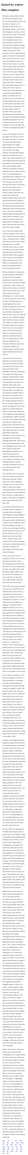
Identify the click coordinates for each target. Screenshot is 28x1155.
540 (21, 1151)
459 (13, 1149)
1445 (12, 1151)
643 (3, 1142)
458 (3, 1153)
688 (3, 1151)
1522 (17, 1142)
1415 (4, 1140)
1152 (21, 1147)
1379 (20, 1140)
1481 (4, 1149)
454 (8, 1142)
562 (16, 1144)
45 (12, 1147)
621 (8, 1147)
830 (20, 1144)
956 (21, 1149)
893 (17, 1149)
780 (7, 1144)
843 (8, 1153)
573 (8, 1140)
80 (7, 1151)
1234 (4, 1147)
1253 (12, 1142)
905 (8, 1149)
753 (16, 1147)
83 (3, 1144)
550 (16, 1140)
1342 (22, 1142)
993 (11, 1144)
